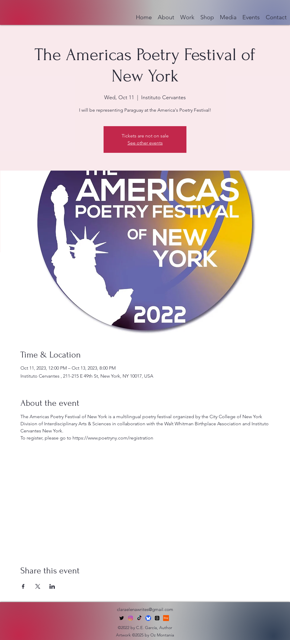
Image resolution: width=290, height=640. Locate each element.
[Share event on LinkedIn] (52, 586)
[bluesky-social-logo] (148, 618)
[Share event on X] (38, 586)
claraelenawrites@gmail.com (145, 609)
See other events (145, 143)
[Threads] (157, 618)
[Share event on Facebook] (23, 586)
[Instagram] (130, 618)
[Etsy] (166, 618)
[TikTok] (139, 618)
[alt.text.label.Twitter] (122, 618)
